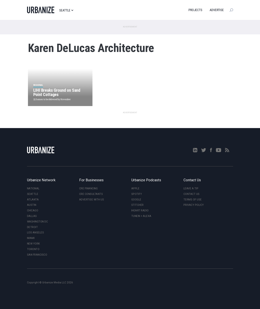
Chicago (32, 210)
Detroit (32, 227)
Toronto (33, 249)
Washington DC (37, 221)
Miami (31, 238)
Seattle (66, 10)
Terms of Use (192, 199)
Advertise (217, 10)
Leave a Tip (191, 188)
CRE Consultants (91, 194)
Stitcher (137, 204)
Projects (195, 10)
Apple (135, 188)
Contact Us (191, 194)
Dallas (32, 216)
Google (136, 199)
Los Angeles (35, 232)
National (33, 188)
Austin (31, 204)
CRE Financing (88, 188)
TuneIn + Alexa (141, 216)
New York (33, 243)
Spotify (136, 194)
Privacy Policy (193, 204)
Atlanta (33, 199)
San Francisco (37, 254)
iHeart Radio (140, 210)
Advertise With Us (91, 199)
